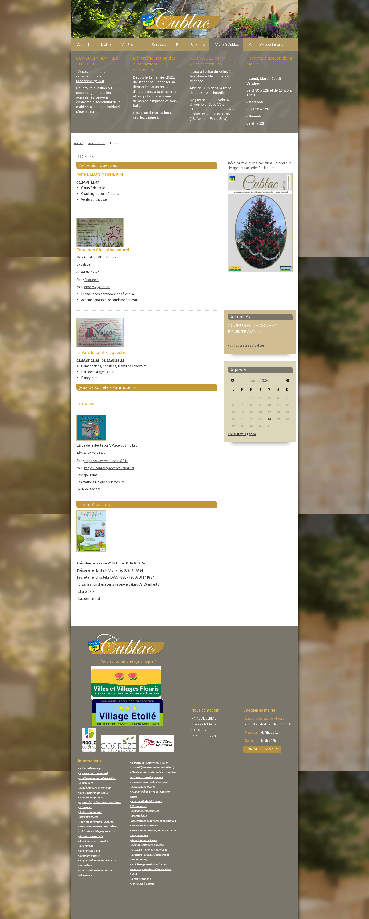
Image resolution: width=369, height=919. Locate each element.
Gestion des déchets (91, 836)
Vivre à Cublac (228, 44)
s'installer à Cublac (142, 883)
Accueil (83, 44)
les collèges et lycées (143, 787)
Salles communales (90, 812)
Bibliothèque (139, 816)
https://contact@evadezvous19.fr (109, 468)
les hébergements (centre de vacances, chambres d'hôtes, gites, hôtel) (151, 869)
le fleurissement (141, 878)
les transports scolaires (145, 811)
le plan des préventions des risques (100, 802)
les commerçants (89, 855)
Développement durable (94, 841)
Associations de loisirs (144, 840)
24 (269, 419)
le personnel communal (93, 773)
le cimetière (86, 783)
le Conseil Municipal (91, 768)
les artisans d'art (89, 850)
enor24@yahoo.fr (97, 287)
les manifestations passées (147, 844)
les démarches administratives (97, 778)
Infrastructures (88, 816)
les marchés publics (91, 797)
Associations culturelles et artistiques (153, 820)
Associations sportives (144, 825)
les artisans (86, 845)
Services (160, 44)
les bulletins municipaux (94, 792)
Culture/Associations (267, 44)
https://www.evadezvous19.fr (106, 461)
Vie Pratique (132, 44)
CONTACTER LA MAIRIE (262, 749)
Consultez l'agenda (242, 434)
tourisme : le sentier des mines (149, 849)
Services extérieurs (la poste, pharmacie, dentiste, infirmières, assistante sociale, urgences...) (98, 826)
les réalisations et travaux (95, 788)
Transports (85, 807)
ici (158, 117)
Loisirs (114, 143)
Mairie (107, 44)
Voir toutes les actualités (246, 345)
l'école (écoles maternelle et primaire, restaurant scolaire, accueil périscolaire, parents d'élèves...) (153, 777)
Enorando (91, 280)
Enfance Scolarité (192, 44)
